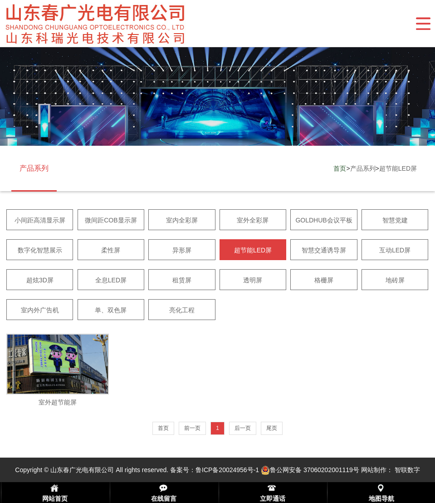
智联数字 (407, 469)
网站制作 (373, 469)
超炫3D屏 (40, 280)
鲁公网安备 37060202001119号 (310, 469)
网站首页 (55, 498)
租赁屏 (181, 280)
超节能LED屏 (398, 168)
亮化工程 (182, 310)
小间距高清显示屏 (40, 220)
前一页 (192, 428)
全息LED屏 (111, 280)
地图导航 (381, 498)
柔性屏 (110, 250)
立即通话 (272, 498)
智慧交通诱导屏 (324, 250)
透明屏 (252, 280)
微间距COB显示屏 (111, 220)
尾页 (271, 428)
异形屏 (181, 250)
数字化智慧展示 (40, 250)
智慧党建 (395, 220)
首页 (339, 168)
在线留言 (163, 498)
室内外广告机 (40, 310)
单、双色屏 (111, 310)
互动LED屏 (395, 250)
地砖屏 (395, 280)
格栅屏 (323, 280)
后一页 (243, 428)
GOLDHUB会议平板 (323, 220)
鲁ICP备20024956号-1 (227, 469)
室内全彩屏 (182, 220)
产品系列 (363, 168)
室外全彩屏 (253, 220)
